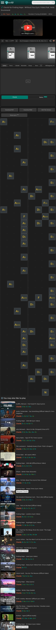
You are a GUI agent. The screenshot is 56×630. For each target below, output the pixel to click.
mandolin (23, 65)
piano (11, 65)
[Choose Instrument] (41, 65)
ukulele (17, 65)
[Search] (53, 2)
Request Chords (22, 491)
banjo (30, 65)
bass (36, 65)
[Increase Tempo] (16, 41)
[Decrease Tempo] (2, 41)
